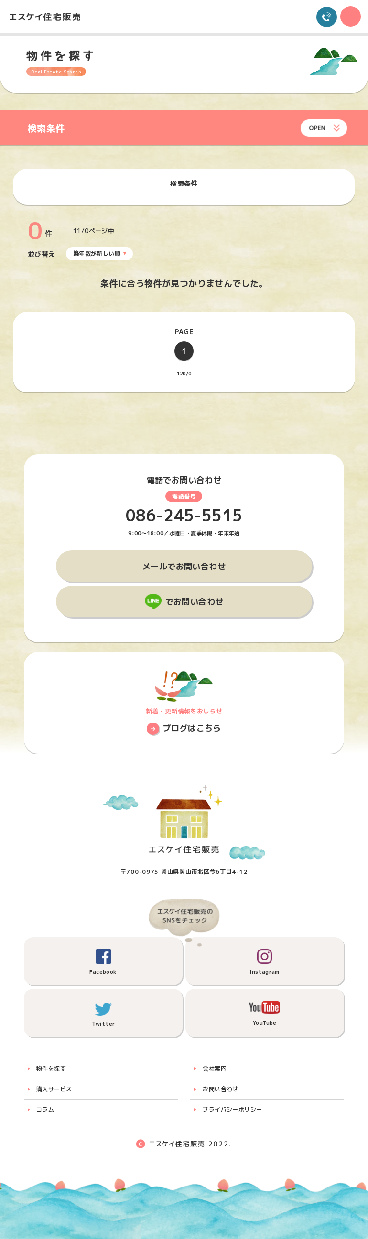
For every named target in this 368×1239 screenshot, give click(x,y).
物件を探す (51, 1068)
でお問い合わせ (194, 601)
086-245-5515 (184, 516)
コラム (45, 1109)
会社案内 (215, 1068)
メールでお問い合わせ (184, 566)
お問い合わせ (220, 1089)
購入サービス (54, 1089)
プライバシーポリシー (232, 1109)
